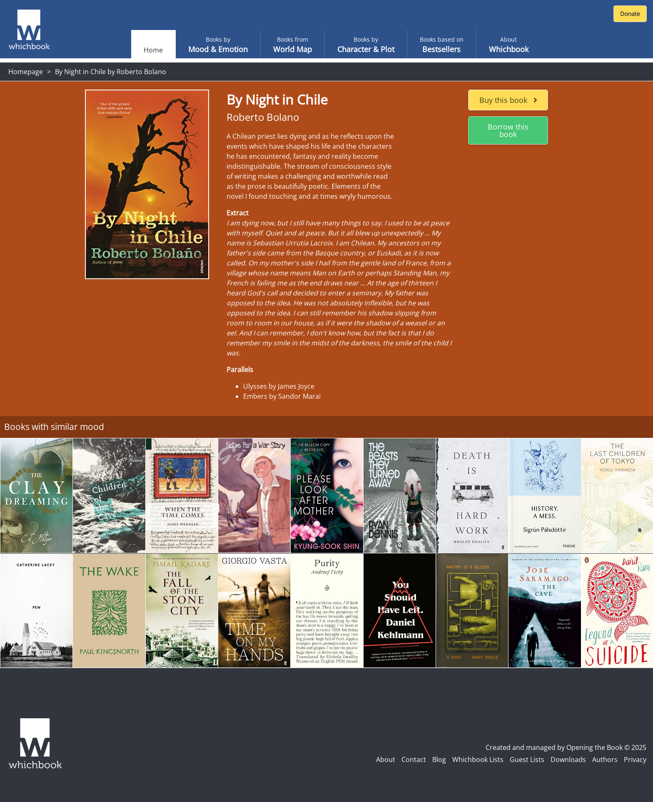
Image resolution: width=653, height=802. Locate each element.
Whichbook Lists (477, 759)
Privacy (635, 759)
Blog (439, 759)
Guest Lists (527, 759)
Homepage (25, 71)
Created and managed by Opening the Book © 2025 (566, 747)
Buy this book (508, 100)
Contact (413, 759)
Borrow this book (508, 130)
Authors (605, 759)
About (385, 759)
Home (153, 50)
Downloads (568, 759)
